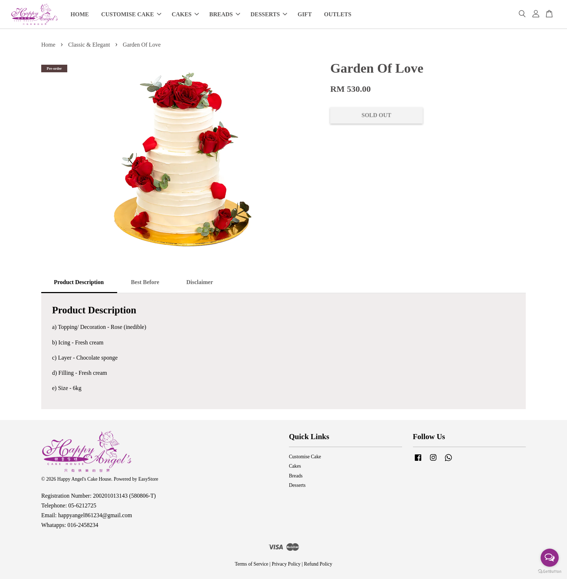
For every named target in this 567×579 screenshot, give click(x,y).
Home (48, 45)
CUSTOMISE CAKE (131, 14)
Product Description (79, 282)
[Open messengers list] (550, 558)
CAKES (185, 14)
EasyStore (148, 479)
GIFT (305, 14)
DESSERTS (269, 14)
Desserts (297, 485)
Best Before (145, 282)
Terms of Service (251, 564)
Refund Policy (318, 564)
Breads (296, 476)
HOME (80, 14)
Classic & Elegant (89, 45)
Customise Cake (305, 456)
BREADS (224, 14)
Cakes (295, 466)
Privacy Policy (286, 564)
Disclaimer (199, 282)
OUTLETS (337, 14)
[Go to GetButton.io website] (549, 571)
